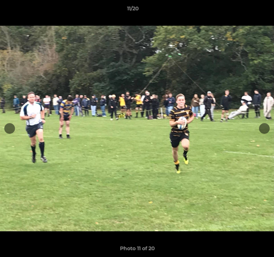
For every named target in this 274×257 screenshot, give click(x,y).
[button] (248, 10)
